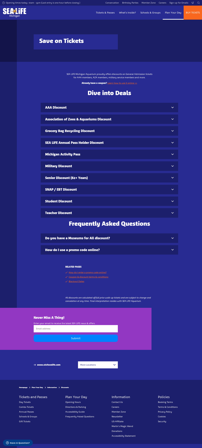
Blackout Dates (76, 281)
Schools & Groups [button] (150, 12)
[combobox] (98, 364)
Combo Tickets (26, 407)
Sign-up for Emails (178, 2)
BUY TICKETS (193, 12)
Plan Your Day (37, 388)
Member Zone (149, 2)
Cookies (162, 416)
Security (162, 421)
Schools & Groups (28, 416)
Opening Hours (73, 402)
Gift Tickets (24, 421)
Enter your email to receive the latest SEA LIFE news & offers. (64, 323)
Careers (162, 2)
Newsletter (117, 416)
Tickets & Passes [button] (105, 12)
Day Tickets (25, 402)
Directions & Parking (75, 407)
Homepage (23, 388)
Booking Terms (165, 402)
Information (52, 388)
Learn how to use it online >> (122, 83)
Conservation (112, 2)
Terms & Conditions (168, 407)
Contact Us (117, 402)
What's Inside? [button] (127, 12)
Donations (117, 431)
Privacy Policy (165, 411)
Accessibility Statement (124, 436)
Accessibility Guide (75, 411)
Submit (75, 338)
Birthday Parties (130, 2)
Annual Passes (26, 411)
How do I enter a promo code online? (88, 272)
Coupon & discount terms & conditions (88, 277)
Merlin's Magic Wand (122, 426)
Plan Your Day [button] (173, 12)
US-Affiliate (117, 421)
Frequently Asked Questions (79, 416)
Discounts (65, 388)
